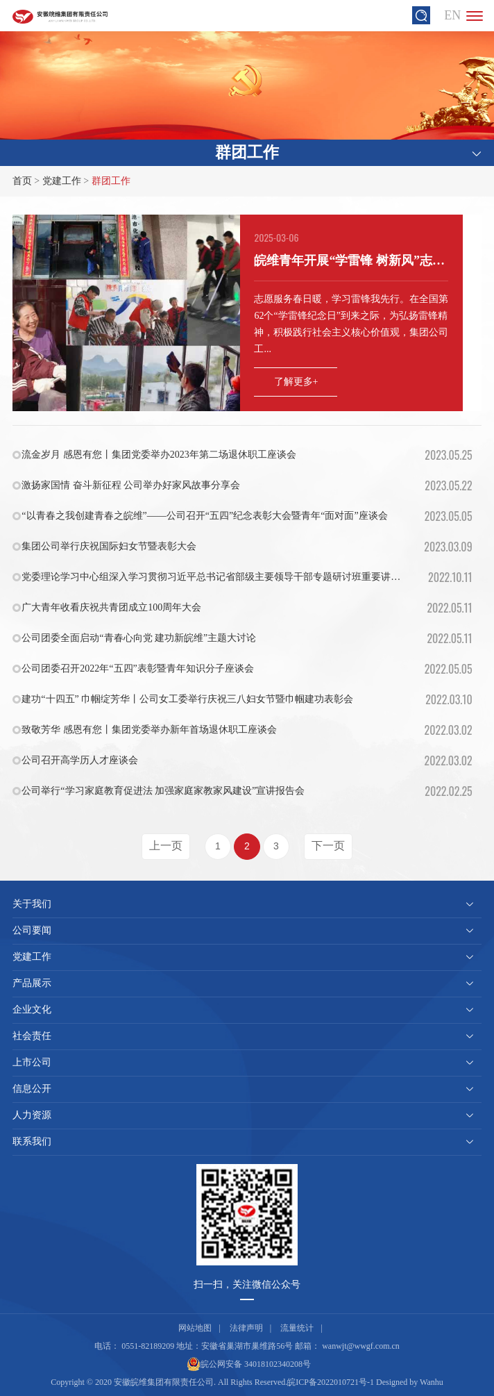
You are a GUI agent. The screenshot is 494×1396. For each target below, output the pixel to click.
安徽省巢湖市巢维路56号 (247, 1346)
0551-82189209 (147, 1346)
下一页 (328, 845)
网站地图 (195, 1328)
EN (452, 15)
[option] (247, 313)
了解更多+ (296, 381)
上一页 (165, 845)
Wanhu (431, 1382)
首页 (22, 181)
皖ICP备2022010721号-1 (330, 1382)
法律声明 (246, 1328)
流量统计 (297, 1328)
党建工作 (61, 181)
